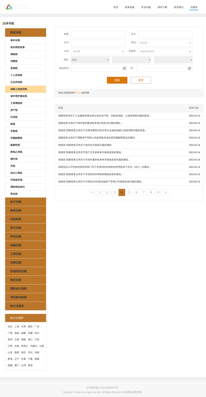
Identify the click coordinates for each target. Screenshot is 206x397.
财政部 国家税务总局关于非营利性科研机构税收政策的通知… (90, 174)
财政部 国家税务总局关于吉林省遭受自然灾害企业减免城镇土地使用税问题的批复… (102, 130)
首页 (115, 7)
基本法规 (15, 40)
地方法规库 (17, 306)
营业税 (14, 194)
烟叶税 (14, 159)
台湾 (23, 365)
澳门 (16, 365)
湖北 (23, 352)
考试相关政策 (18, 297)
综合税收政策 (17, 47)
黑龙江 (24, 346)
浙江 (30, 339)
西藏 (10, 365)
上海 (16, 326)
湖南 (23, 339)
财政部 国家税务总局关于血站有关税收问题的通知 (85, 145)
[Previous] (92, 192)
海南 (16, 333)
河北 (30, 352)
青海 (10, 359)
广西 (10, 333)
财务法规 (15, 210)
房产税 (14, 110)
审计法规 (15, 227)
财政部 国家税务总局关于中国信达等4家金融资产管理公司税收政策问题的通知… (101, 181)
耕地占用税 (16, 152)
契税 (12, 124)
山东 (10, 352)
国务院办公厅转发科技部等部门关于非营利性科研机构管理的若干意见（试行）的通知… (104, 167)
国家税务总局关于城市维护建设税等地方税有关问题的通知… (90, 123)
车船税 (14, 131)
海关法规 (15, 279)
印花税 (14, 117)
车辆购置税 (16, 138)
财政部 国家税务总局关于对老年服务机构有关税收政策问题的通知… (94, 159)
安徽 (30, 333)
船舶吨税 (15, 145)
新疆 (37, 359)
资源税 (14, 68)
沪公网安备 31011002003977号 (102, 387)
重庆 (30, 326)
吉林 (16, 346)
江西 (10, 346)
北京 (10, 326)
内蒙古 (33, 346)
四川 (37, 333)
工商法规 (15, 253)
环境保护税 (16, 180)
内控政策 (15, 219)
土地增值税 (16, 103)
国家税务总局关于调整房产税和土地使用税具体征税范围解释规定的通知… (97, 137)
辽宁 (16, 359)
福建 (23, 333)
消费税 (14, 61)
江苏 (37, 339)
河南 (37, 352)
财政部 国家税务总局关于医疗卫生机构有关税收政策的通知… (90, 152)
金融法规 (15, 245)
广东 (37, 326)
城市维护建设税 (18, 96)
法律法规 (15, 262)
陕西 (16, 352)
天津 (23, 326)
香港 (30, 365)
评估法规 (15, 236)
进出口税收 (16, 173)
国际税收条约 (17, 187)
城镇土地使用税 (18, 89)
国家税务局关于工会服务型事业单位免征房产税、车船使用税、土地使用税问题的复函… (104, 115)
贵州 (10, 339)
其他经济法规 (18, 271)
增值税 (14, 54)
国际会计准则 (18, 288)
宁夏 (30, 359)
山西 (41, 346)
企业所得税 (16, 82)
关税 (12, 166)
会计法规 (15, 201)
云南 (16, 339)
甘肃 (23, 359)
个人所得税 (16, 75)
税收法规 (15, 32)
